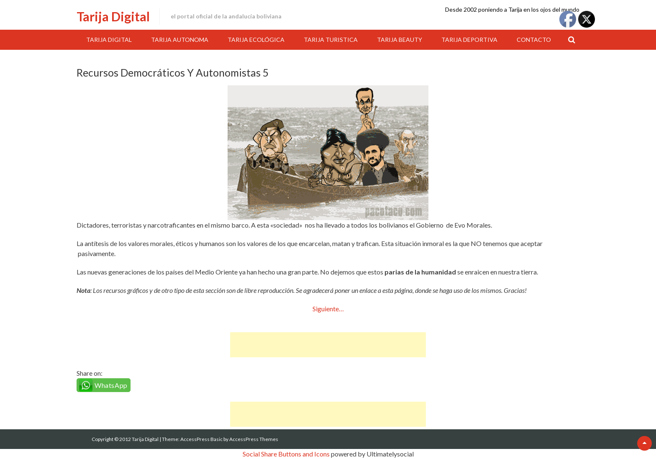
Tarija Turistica (331, 39)
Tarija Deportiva (469, 39)
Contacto (534, 39)
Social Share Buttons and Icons (286, 454)
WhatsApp (111, 385)
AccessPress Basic (201, 439)
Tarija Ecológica (256, 39)
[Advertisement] (328, 344)
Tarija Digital (113, 16)
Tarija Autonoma (179, 39)
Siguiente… (328, 309)
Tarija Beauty (399, 39)
